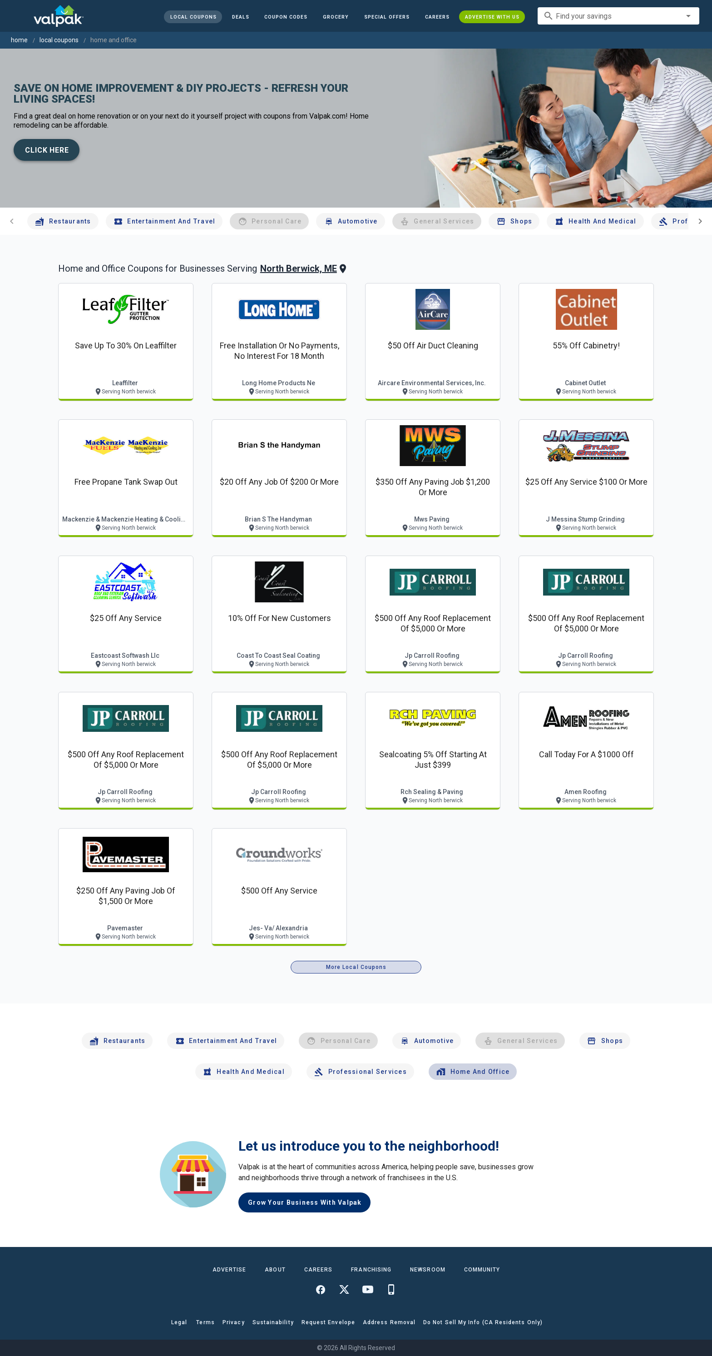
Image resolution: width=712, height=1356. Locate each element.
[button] (386, 16)
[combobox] (618, 16)
